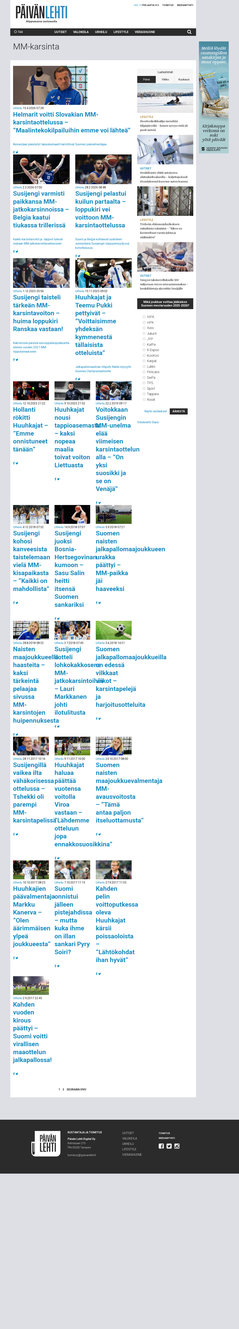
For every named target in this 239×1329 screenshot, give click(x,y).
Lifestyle (121, 32)
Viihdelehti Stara (148, 422)
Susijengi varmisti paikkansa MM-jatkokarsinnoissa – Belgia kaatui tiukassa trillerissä (41, 209)
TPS (150, 383)
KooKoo (153, 355)
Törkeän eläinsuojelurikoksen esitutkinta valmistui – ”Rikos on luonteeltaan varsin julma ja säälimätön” (161, 231)
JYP (150, 339)
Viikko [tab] (165, 79)
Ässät (151, 399)
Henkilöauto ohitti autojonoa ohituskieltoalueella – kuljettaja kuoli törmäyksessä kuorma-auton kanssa (164, 177)
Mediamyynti (185, 5)
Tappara (153, 394)
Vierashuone (145, 32)
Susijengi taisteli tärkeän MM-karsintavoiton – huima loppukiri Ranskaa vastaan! (38, 313)
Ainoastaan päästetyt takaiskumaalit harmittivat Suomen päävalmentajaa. (60, 144)
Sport (151, 388)
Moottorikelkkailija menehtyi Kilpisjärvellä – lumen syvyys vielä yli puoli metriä (164, 126)
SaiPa (151, 377)
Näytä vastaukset (155, 411)
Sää (18, 32)
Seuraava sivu (76, 1089)
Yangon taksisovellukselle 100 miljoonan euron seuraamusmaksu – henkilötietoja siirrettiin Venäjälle (164, 284)
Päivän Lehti (41, 13)
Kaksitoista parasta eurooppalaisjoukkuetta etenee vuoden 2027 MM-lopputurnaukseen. (41, 347)
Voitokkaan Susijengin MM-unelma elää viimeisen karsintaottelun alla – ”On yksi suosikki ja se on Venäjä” (118, 449)
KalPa (151, 344)
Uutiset (60, 32)
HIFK (150, 317)
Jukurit (152, 333)
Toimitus (167, 5)
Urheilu (101, 32)
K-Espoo (153, 350)
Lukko (151, 366)
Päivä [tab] (146, 79)
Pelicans (153, 372)
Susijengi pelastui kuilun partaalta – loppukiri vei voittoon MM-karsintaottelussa (100, 209)
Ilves (150, 328)
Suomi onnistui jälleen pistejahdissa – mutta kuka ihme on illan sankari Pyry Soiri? (73, 920)
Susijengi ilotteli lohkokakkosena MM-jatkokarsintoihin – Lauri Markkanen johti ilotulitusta (79, 680)
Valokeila (81, 32)
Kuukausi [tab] (184, 79)
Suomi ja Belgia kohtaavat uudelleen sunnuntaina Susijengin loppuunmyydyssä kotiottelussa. (102, 243)
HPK (150, 322)
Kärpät (152, 361)
